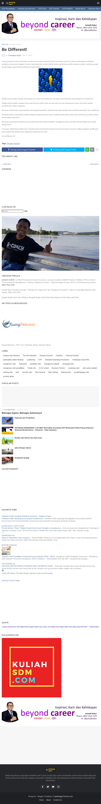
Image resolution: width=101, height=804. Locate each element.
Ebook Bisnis (80, 9)
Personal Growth (72, 355)
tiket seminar (40, 372)
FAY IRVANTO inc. (8, 563)
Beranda (5, 44)
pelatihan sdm (35, 364)
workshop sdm (73, 368)
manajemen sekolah (51, 364)
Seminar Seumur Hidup (11, 580)
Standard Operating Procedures (57, 360)
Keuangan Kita (68, 364)
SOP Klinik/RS (67, 9)
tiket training (53, 372)
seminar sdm (27, 372)
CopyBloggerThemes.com (63, 796)
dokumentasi (66, 372)
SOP (40, 360)
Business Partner (58, 368)
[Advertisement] (17, 187)
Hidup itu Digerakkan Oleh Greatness (16, 537)
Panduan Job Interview (26, 9)
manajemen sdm (9, 364)
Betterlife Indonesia (9, 545)
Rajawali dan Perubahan (25, 418)
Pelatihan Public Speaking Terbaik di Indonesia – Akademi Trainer (26, 516)
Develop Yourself (15, 44)
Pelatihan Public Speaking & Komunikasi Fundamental (22, 518)
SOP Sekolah (54, 9)
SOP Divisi (42, 9)
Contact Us (57, 800)
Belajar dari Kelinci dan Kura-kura (28, 438)
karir (17, 372)
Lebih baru (7, 164)
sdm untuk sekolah (90, 368)
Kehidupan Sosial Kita (81, 360)
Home (41, 800)
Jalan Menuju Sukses (23, 448)
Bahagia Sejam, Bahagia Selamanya (20, 412)
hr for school (44, 368)
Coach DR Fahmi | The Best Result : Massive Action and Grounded (27, 573)
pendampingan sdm (81, 372)
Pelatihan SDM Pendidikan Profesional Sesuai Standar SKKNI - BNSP (28, 556)
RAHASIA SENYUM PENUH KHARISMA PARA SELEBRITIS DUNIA (27, 566)
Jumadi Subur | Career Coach (13, 526)
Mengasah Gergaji (22, 458)
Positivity (59, 355)
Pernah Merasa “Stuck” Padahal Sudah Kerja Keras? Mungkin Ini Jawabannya (31, 528)
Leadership (31, 360)
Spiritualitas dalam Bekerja (13, 360)
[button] (2, 3)
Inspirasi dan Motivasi (11, 355)
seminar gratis (8, 376)
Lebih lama (94, 164)
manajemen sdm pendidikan (13, 368)
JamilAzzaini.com (8, 535)
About (48, 800)
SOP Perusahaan (8, 9)
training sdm (8, 372)
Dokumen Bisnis (94, 9)
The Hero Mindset (29, 355)
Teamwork (23, 364)
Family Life (32, 368)
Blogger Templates (45, 796)
